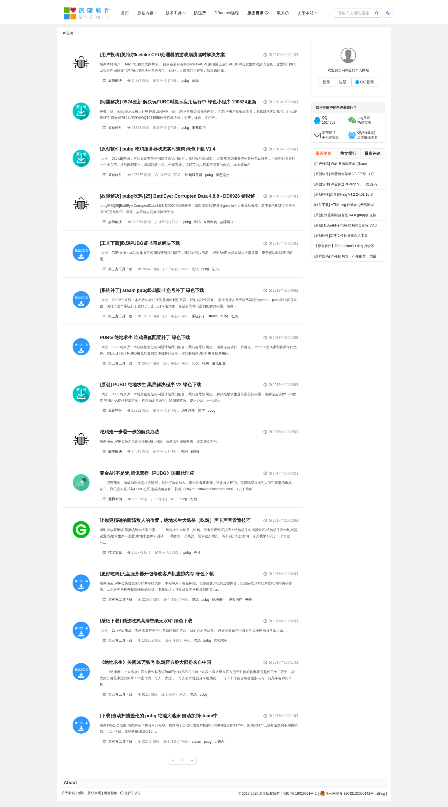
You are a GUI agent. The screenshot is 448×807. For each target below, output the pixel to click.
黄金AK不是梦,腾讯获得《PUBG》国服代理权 (147, 473)
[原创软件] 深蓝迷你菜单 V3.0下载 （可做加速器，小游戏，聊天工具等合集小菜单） (345, 175)
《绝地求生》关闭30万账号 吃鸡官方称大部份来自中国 (155, 662)
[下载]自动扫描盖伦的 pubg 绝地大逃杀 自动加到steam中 (159, 715)
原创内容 (147, 13)
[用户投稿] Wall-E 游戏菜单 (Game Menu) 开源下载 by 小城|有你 (340, 165)
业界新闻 (115, 499)
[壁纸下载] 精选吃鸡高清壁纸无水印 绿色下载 (146, 620)
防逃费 (200, 13)
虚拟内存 (235, 600)
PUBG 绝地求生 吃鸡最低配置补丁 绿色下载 (145, 337)
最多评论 (373, 153)
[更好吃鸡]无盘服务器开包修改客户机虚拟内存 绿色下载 (157, 573)
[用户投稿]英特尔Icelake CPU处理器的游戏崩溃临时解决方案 (162, 54)
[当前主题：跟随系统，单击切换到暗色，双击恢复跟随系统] (388, 13)
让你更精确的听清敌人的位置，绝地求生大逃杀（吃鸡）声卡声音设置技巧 (175, 520)
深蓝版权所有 (269, 794)
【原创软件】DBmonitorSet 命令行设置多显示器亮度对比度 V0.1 (344, 247)
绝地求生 (188, 410)
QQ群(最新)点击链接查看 (367, 135)
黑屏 (201, 410)
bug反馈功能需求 (364, 120)
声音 (197, 552)
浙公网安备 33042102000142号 (347, 793)
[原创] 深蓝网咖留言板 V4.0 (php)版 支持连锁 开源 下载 (345, 216)
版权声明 (94, 793)
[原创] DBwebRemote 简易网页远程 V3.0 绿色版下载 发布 (345, 227)
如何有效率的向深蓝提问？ (336, 107)
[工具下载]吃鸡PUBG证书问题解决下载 (140, 243)
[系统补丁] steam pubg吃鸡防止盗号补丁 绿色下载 (152, 290)
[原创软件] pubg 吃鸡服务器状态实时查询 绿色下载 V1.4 (157, 149)
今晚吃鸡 (210, 222)
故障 (195, 81)
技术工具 (175, 13)
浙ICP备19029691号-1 (300, 794)
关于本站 (307, 13)
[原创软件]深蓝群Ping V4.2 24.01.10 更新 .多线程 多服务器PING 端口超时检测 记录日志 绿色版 (344, 196)
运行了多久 (130, 793)
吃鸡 (197, 222)
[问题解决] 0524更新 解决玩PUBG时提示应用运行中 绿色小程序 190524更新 (178, 101)
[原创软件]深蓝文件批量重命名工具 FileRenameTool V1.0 (341, 237)
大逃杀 (219, 742)
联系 (283, 13)
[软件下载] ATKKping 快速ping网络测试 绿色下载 (344, 206)
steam (213, 316)
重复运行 (199, 128)
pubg (185, 81)
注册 (343, 82)
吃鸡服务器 (193, 175)
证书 (215, 269)
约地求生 (220, 640)
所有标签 (110, 793)
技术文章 (115, 552)
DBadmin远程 (227, 13)
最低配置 (219, 363)
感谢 (81, 793)
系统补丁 (198, 316)
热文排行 (348, 153)
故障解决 (115, 81)
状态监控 (222, 175)
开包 (248, 600)
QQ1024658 (328, 120)
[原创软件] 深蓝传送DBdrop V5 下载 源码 (345, 184)
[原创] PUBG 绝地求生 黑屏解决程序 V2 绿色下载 (150, 384)
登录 (326, 82)
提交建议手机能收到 (330, 135)
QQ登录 (365, 82)
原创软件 (115, 128)
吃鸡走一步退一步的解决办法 (129, 431)
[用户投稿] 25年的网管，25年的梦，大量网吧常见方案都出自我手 (345, 257)
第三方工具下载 (120, 269)
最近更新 (324, 153)
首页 (125, 13)
